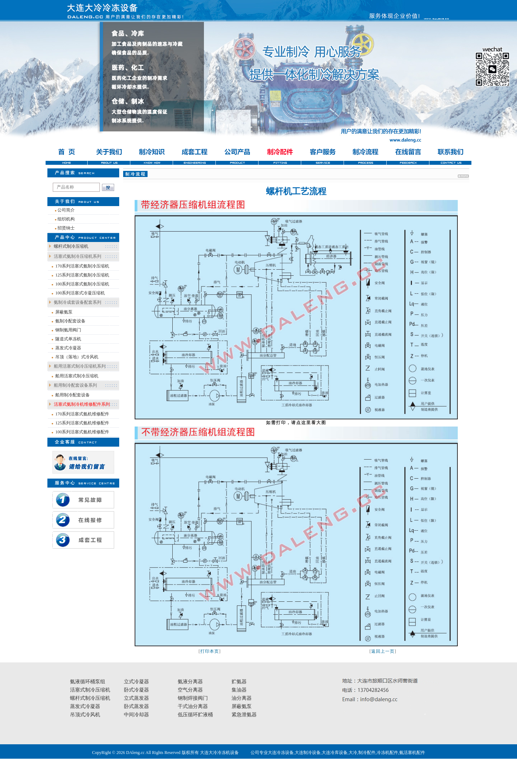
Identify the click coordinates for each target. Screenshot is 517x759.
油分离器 (242, 698)
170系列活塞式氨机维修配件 (82, 413)
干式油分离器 (193, 706)
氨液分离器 (190, 681)
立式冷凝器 (136, 681)
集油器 (239, 690)
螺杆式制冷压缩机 (71, 246)
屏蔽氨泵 (64, 312)
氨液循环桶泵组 (87, 681)
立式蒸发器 (136, 698)
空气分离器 (190, 690)
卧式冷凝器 (136, 690)
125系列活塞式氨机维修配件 (82, 422)
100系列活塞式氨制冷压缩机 (82, 284)
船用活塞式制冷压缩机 (76, 375)
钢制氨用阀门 (68, 329)
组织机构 (66, 219)
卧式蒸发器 (136, 706)
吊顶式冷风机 (85, 714)
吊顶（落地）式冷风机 (76, 356)
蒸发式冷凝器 (68, 347)
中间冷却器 (136, 714)
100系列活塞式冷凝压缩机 (80, 292)
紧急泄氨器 (244, 714)
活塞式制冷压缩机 (90, 690)
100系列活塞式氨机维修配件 (82, 431)
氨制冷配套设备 (70, 320)
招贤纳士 (66, 228)
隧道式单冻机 (68, 338)
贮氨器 (239, 681)
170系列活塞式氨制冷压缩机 (82, 266)
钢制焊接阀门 (193, 698)
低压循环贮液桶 (195, 714)
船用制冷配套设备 (72, 394)
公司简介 (66, 210)
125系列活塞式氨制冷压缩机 (82, 275)
